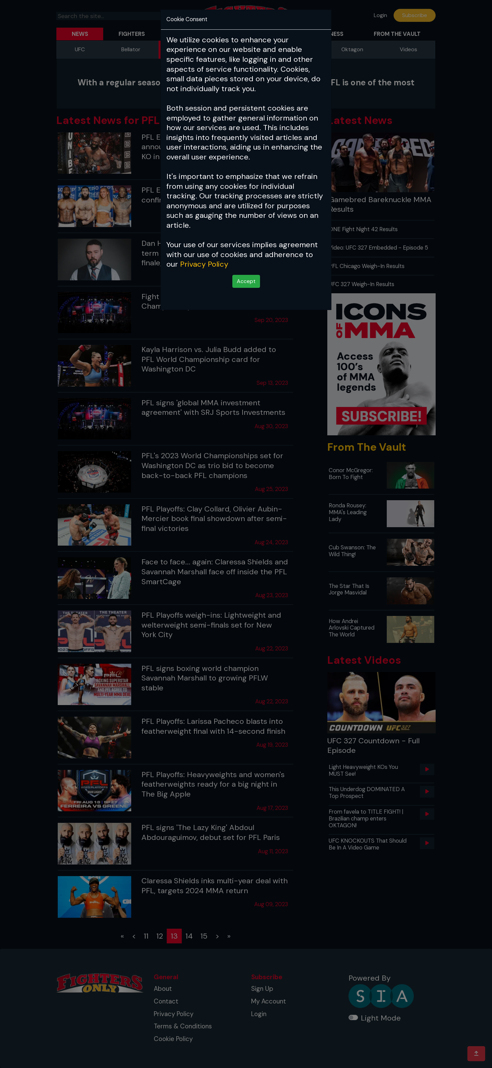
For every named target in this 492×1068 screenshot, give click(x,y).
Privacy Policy (204, 264)
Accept (246, 281)
